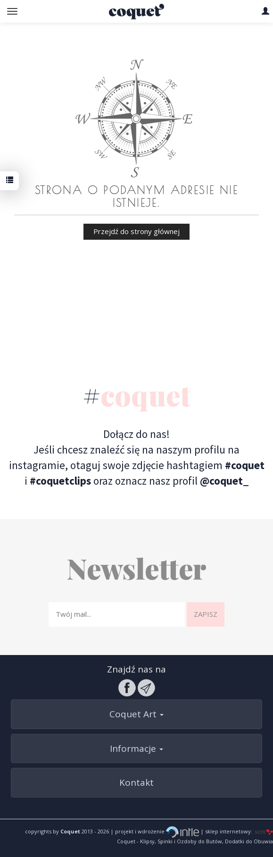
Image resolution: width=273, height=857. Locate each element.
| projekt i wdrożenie (154, 831)
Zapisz (205, 614)
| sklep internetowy (225, 831)
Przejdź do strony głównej (136, 231)
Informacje (136, 748)
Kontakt (136, 782)
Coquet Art (136, 714)
